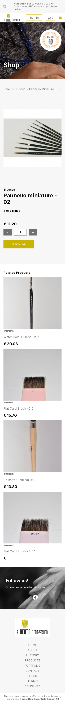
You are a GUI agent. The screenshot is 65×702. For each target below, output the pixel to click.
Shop (7, 89)
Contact (32, 670)
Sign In (34, 17)
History (32, 655)
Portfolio (32, 665)
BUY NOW (19, 244)
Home (32, 645)
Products (33, 660)
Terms (33, 681)
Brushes (19, 89)
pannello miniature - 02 (44, 89)
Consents (33, 686)
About (32, 650)
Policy (32, 676)
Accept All (53, 699)
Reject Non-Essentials (33, 699)
